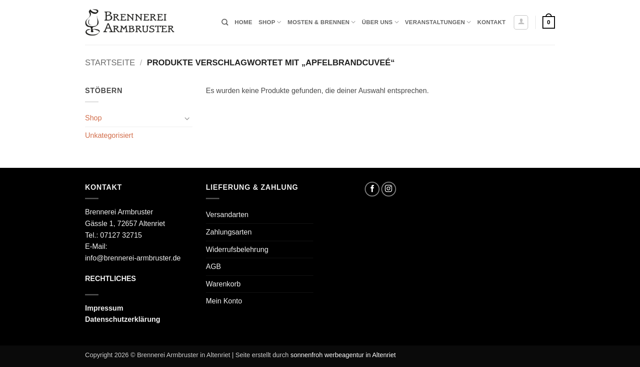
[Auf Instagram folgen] (388, 189)
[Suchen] (225, 22)
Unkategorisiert (109, 135)
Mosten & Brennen (322, 22)
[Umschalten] (187, 118)
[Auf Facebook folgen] (372, 189)
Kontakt (491, 22)
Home (243, 22)
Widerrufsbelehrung (237, 249)
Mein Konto (224, 301)
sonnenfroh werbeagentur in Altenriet (343, 354)
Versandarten (227, 214)
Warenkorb (223, 284)
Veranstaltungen (438, 22)
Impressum (104, 308)
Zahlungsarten (229, 232)
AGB (213, 266)
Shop (270, 22)
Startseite (110, 62)
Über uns (380, 22)
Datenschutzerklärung (122, 319)
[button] (521, 22)
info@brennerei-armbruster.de (133, 258)
